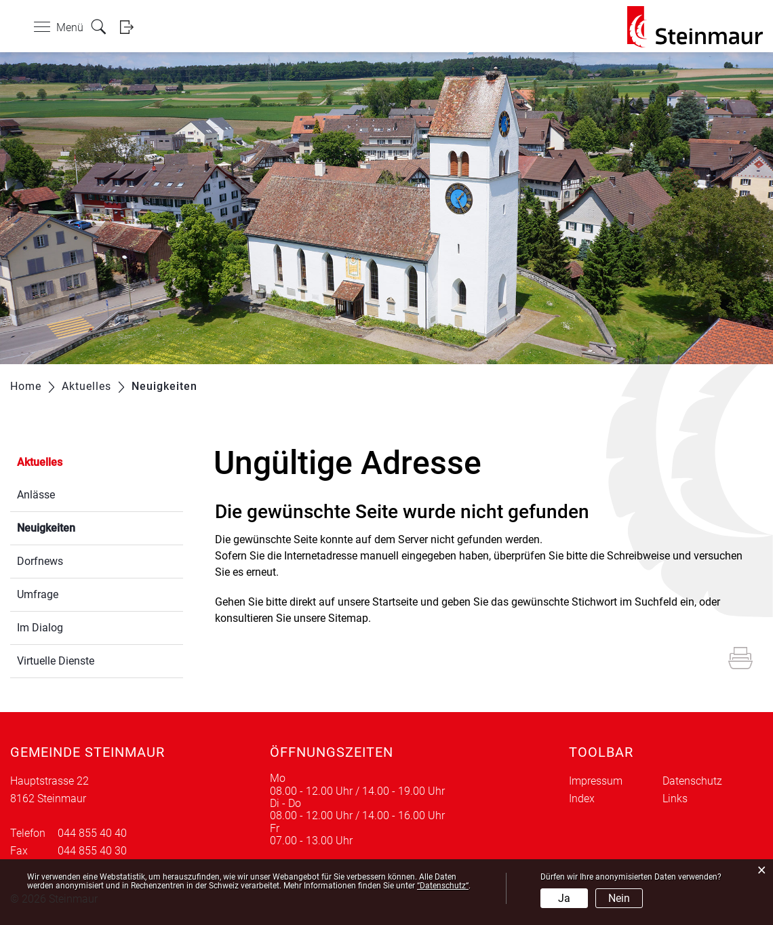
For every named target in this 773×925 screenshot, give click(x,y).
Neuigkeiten (78, 526)
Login (131, 26)
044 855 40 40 (92, 833)
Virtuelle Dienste (55, 660)
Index (582, 798)
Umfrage (37, 594)
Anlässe (36, 494)
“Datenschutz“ (443, 885)
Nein (619, 898)
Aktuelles (39, 462)
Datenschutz (692, 780)
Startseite (395, 601)
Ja (564, 898)
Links (675, 798)
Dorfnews (40, 561)
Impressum (595, 780)
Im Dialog (40, 627)
